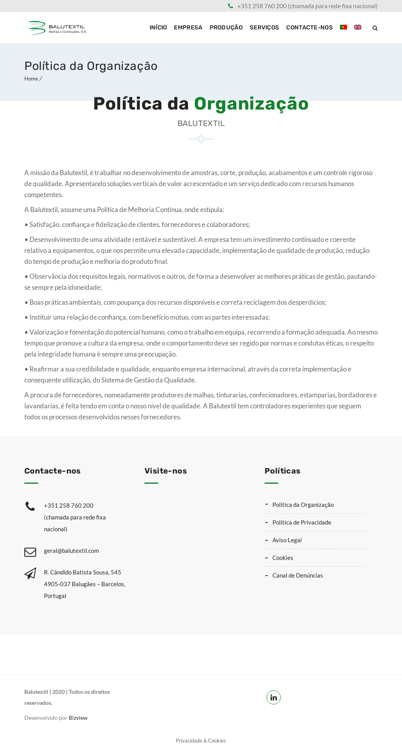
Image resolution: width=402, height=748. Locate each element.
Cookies (282, 557)
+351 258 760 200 (85, 518)
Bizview (78, 717)
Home (31, 78)
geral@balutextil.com (71, 550)
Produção (226, 27)
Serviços (264, 27)
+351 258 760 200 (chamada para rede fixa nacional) (307, 5)
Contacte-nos (309, 27)
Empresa (188, 27)
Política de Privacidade (301, 522)
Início (158, 27)
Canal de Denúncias (297, 575)
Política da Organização (303, 504)
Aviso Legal (287, 539)
